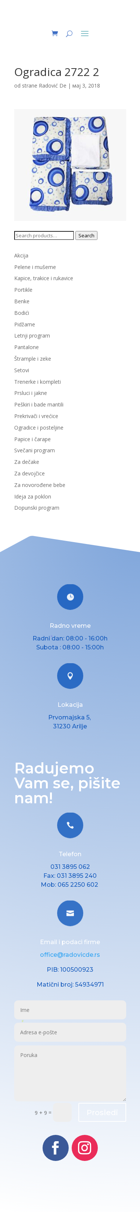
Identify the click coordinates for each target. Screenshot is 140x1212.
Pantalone (26, 347)
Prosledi (102, 1112)
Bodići (21, 312)
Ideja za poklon (32, 496)
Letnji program (32, 335)
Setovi (21, 370)
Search (86, 235)
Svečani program (34, 450)
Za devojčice (29, 473)
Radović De (52, 85)
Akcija (21, 255)
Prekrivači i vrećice (36, 416)
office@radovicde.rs (70, 954)
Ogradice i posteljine (38, 427)
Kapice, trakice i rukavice (43, 278)
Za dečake (26, 461)
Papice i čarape (32, 439)
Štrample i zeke (32, 358)
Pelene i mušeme (35, 266)
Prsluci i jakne (30, 392)
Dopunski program (36, 507)
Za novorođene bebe (39, 484)
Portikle (23, 289)
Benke (21, 301)
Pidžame (24, 324)
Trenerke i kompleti (37, 381)
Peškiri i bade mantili (38, 404)
